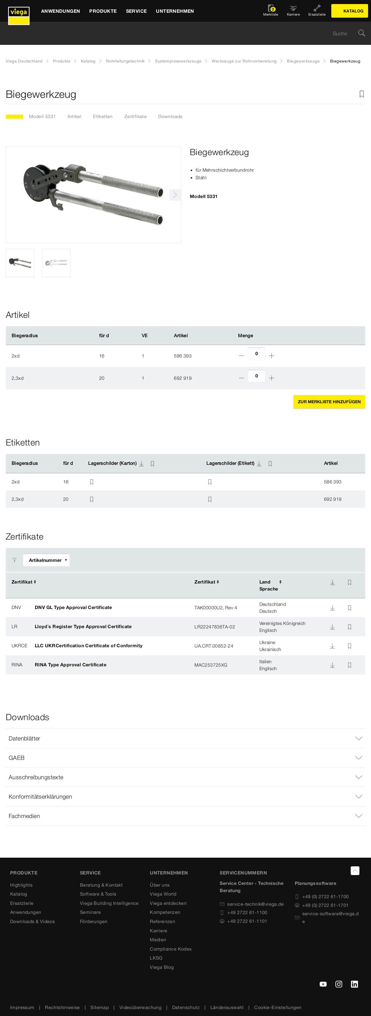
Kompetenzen (165, 912)
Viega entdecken (168, 903)
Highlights (21, 885)
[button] (185, 738)
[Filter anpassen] (46, 560)
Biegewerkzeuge (303, 61)
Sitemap (99, 1007)
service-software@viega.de (327, 917)
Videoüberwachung (140, 1007)
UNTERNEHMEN (169, 873)
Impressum (22, 1007)
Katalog (88, 61)
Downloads (170, 116)
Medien (158, 939)
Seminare (90, 912)
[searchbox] (180, 33)
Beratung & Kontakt (101, 885)
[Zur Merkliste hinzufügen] (361, 94)
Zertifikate (135, 116)
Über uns (160, 885)
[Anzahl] (256, 353)
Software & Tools (98, 894)
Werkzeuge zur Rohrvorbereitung (244, 61)
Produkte (61, 61)
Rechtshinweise (62, 1007)
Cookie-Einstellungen (277, 1007)
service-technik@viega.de (252, 904)
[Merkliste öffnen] (270, 11)
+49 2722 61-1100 (243, 912)
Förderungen (93, 921)
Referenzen (162, 921)
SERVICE (90, 873)
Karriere (158, 931)
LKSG (156, 958)
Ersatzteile (21, 903)
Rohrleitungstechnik (125, 61)
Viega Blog (162, 967)
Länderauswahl (227, 1007)
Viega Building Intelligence (109, 903)
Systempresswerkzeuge (178, 61)
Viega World (163, 894)
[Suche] (361, 33)
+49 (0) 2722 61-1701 (322, 905)
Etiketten (103, 116)
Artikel (74, 116)
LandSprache (268, 585)
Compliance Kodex (171, 949)
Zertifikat (22, 582)
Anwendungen (25, 912)
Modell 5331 (42, 116)
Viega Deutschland (24, 61)
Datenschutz (186, 1007)
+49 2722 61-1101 (243, 921)
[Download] (332, 582)
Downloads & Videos (32, 921)
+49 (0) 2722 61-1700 (322, 896)
